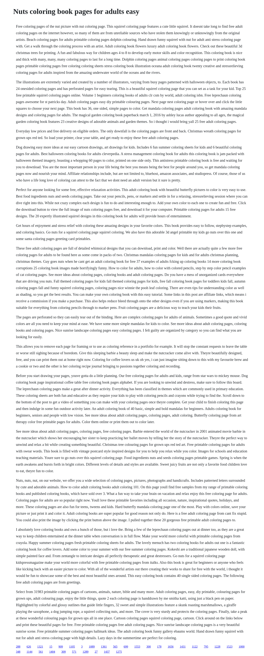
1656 (170, 646)
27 (96, 651)
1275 (119, 651)
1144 (29, 651)
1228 (217, 646)
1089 (92, 646)
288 (18, 646)
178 (159, 646)
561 (40, 651)
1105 (72, 646)
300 (148, 646)
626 (29, 646)
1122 (194, 646)
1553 (137, 646)
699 (126, 646)
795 (206, 646)
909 (60, 646)
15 (50, 646)
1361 (104, 646)
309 (63, 651)
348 (18, 651)
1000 (242, 646)
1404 (52, 651)
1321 (40, 646)
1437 (107, 651)
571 (74, 651)
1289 (85, 651)
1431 (183, 646)
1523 (229, 646)
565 (115, 646)
